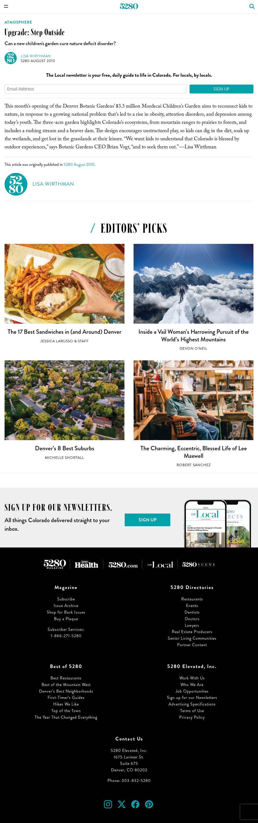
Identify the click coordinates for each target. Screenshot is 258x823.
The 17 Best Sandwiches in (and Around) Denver (64, 331)
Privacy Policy (192, 717)
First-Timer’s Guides (66, 697)
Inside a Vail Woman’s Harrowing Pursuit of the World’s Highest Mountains (193, 335)
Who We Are (192, 685)
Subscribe (66, 599)
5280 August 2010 (38, 60)
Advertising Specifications (192, 704)
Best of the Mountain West (66, 685)
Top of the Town (66, 711)
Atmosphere (18, 22)
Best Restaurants (66, 678)
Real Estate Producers (192, 632)
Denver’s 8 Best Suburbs (64, 448)
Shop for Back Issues (66, 612)
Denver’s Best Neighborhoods (66, 691)
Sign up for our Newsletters (192, 697)
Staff (83, 341)
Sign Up (221, 89)
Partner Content (192, 645)
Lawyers (192, 625)
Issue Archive (66, 606)
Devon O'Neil (193, 348)
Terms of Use (192, 711)
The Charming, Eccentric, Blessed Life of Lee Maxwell (193, 452)
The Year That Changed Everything (66, 717)
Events (192, 606)
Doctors (192, 619)
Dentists (192, 612)
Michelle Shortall (64, 457)
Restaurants (192, 599)
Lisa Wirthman (36, 56)
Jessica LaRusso (56, 341)
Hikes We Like (66, 704)
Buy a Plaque (66, 619)
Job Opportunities (192, 691)
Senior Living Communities (192, 638)
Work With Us (192, 678)
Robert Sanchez (194, 465)
